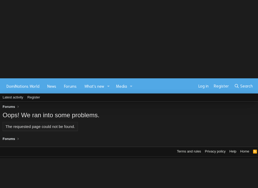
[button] (108, 86)
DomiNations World (23, 86)
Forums (70, 86)
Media (121, 86)
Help (233, 151)
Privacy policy (215, 151)
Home (244, 151)
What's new (94, 86)
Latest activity (13, 97)
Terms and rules (189, 151)
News (51, 86)
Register (33, 97)
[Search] (243, 85)
